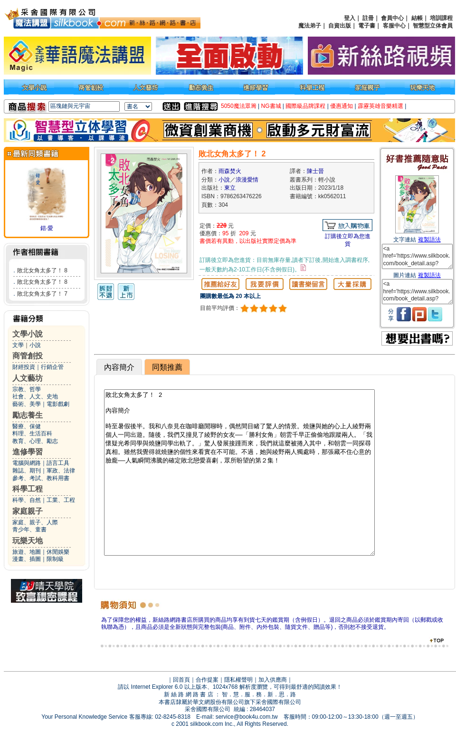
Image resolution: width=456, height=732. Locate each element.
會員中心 (392, 18)
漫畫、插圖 (26, 559)
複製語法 (429, 239)
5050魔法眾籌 (238, 106)
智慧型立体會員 (433, 25)
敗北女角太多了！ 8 (42, 270)
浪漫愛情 (247, 179)
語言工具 (58, 463)
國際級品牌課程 (305, 106)
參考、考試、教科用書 (40, 478)
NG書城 (271, 106)
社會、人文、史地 (35, 396)
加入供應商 (272, 679)
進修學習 (27, 452)
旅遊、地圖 (26, 552)
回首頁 (181, 679)
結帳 (417, 18)
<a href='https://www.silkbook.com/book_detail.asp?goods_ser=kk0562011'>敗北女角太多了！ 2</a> (417, 256)
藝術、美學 (26, 404)
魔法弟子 (309, 25)
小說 (35, 345)
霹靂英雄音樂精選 (380, 106)
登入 (349, 18)
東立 (230, 187)
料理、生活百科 (32, 433)
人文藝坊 (27, 378)
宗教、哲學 (26, 389)
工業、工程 (61, 500)
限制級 (55, 559)
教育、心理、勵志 (35, 441)
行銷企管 (52, 367)
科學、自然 (26, 500)
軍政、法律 (61, 470)
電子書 (366, 25)
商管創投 (27, 356)
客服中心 (394, 25)
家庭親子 (27, 511)
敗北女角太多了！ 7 (42, 293)
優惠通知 (341, 106)
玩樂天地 (27, 541)
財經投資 (23, 367)
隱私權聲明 (238, 679)
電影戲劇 (58, 404)
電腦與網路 (26, 463)
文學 (18, 345)
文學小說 (27, 334)
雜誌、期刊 (26, 470)
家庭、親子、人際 (35, 522)
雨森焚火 (229, 171)
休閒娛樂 (58, 552)
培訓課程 (441, 18)
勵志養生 (27, 415)
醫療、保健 (26, 426)
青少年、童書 (29, 529)
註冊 (368, 18)
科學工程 (27, 489)
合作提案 (207, 679)
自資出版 (339, 25)
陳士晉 (315, 171)
